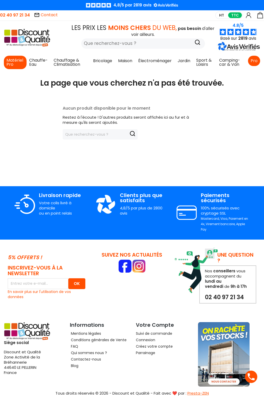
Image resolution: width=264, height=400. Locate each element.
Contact (46, 15)
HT (221, 15)
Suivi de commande (154, 333)
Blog (74, 365)
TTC (235, 15)
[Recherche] (197, 42)
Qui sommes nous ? (88, 352)
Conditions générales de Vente (98, 339)
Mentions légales (85, 333)
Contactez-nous (85, 359)
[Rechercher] (143, 43)
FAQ (74, 346)
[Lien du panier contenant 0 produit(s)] (260, 18)
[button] (239, 50)
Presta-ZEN (198, 393)
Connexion (145, 339)
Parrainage (145, 352)
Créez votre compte (154, 346)
